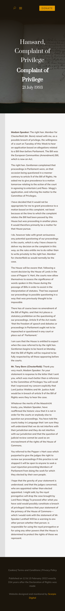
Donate (47, 8)
